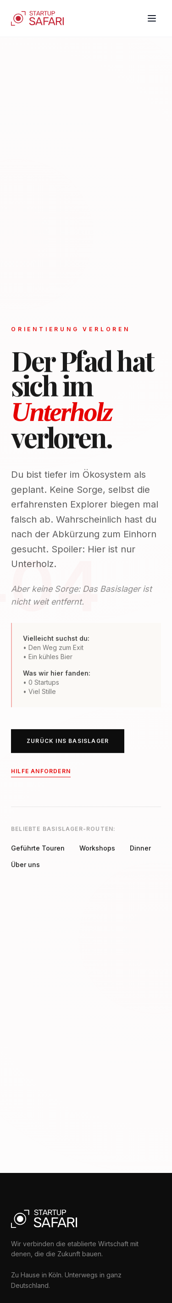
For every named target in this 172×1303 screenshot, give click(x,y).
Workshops (97, 849)
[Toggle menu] (152, 18)
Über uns (25, 865)
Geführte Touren (38, 849)
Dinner (140, 849)
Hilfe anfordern (41, 772)
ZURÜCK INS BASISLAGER (68, 741)
